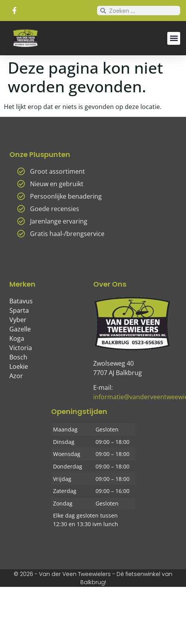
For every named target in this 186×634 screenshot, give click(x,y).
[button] (173, 38)
